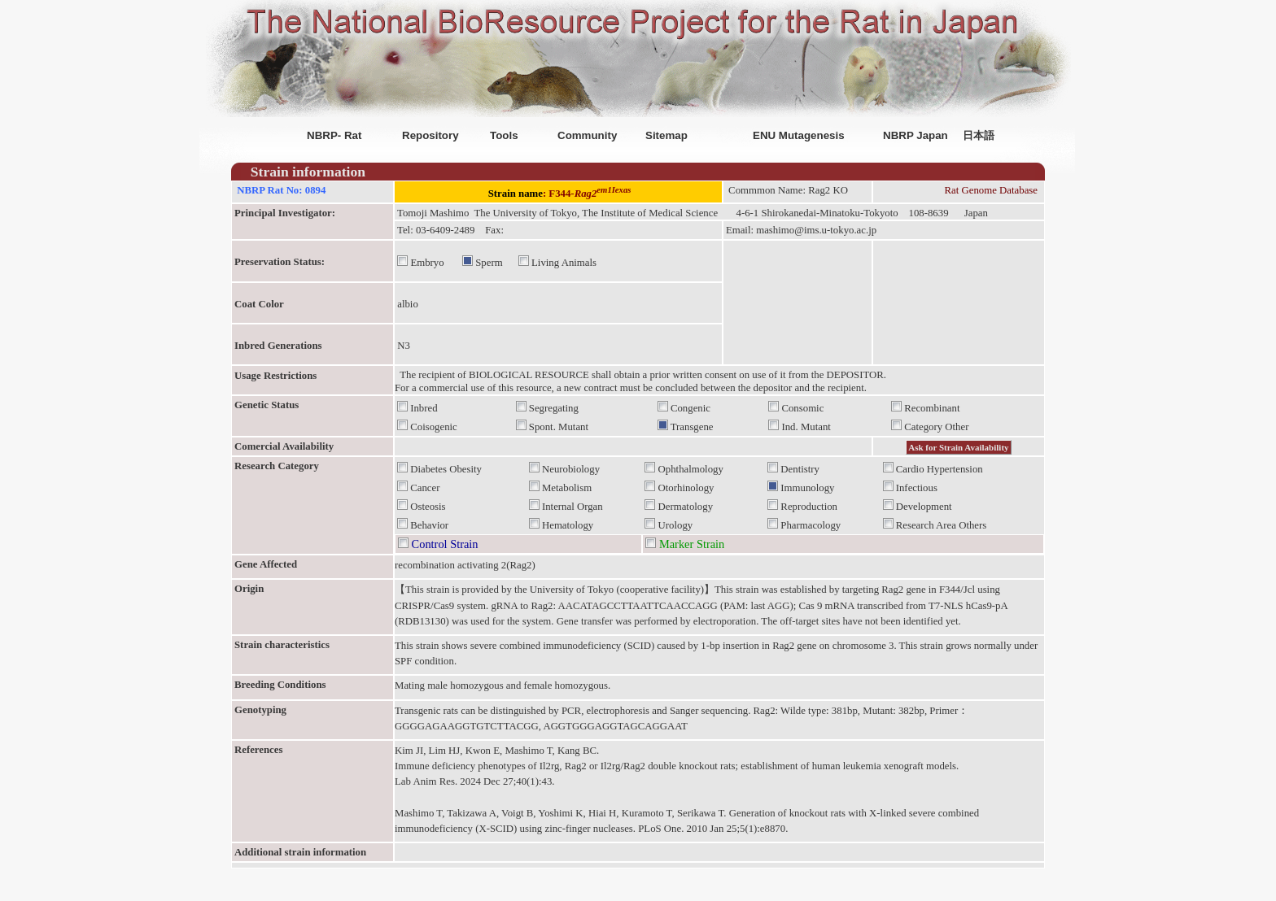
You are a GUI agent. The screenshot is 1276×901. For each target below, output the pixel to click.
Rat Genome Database (991, 190)
